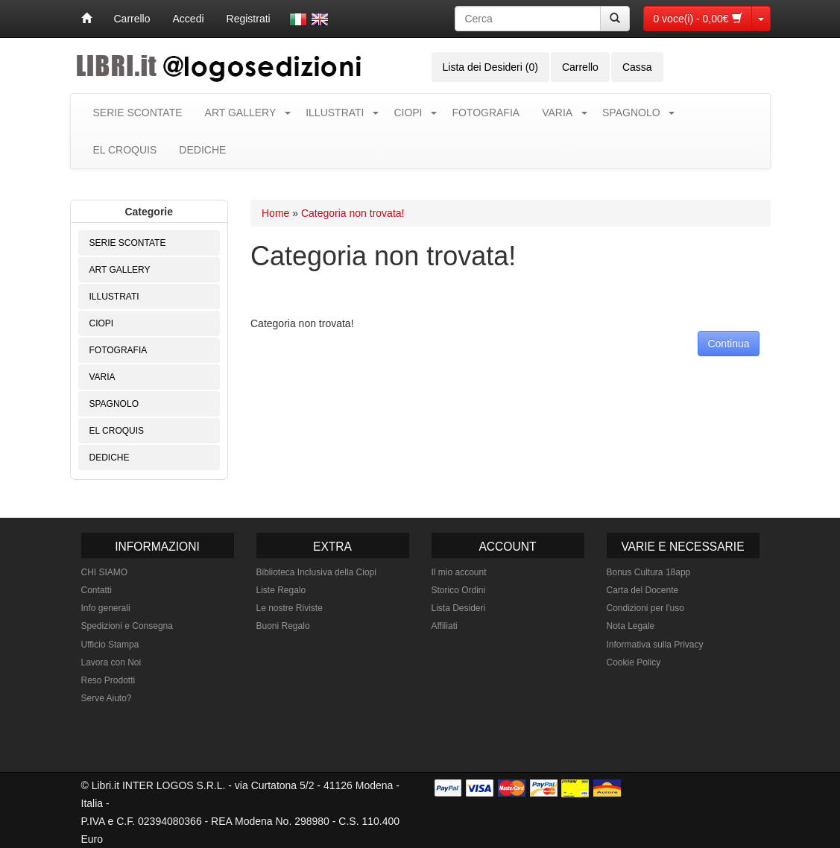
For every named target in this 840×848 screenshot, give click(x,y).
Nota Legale (631, 626)
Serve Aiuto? (106, 698)
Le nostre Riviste (289, 608)
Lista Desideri (459, 608)
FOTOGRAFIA (486, 112)
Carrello (132, 19)
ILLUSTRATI (335, 112)
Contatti (96, 590)
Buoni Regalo (283, 626)
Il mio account (459, 572)
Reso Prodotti (108, 680)
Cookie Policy (634, 662)
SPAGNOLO (631, 112)
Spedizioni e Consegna (127, 626)
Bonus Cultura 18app (649, 572)
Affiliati (445, 626)
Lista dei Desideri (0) (490, 67)
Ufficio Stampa (110, 644)
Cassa (637, 67)
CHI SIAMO (104, 572)
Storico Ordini (459, 590)
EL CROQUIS (125, 150)
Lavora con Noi (111, 662)
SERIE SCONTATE (138, 112)
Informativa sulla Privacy (655, 644)
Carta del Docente (643, 590)
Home (275, 213)
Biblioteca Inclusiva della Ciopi (316, 572)
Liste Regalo (281, 590)
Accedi (188, 19)
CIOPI (408, 112)
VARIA (557, 112)
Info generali (105, 608)
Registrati (249, 19)
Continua (728, 343)
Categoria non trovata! (353, 213)
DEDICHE (202, 150)
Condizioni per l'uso (645, 608)
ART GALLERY (241, 112)
